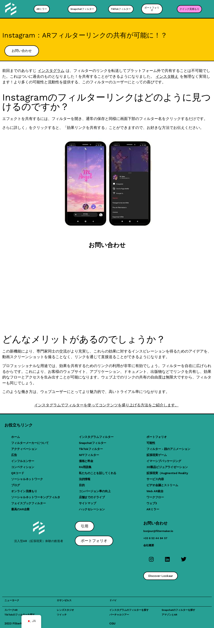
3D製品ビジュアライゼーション (167, 467)
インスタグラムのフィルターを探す (129, 610)
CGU (112, 623)
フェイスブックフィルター (28, 503)
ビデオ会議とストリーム (162, 485)
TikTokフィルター (91, 449)
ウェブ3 (151, 503)
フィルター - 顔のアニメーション (168, 449)
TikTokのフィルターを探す (19, 614)
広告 (14, 455)
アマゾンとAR (169, 614)
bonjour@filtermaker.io (158, 531)
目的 (82, 485)
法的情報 (85, 479)
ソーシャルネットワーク (27, 479)
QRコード (17, 473)
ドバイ (113, 600)
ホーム (15, 437)
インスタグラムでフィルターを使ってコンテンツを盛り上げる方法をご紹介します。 (106, 405)
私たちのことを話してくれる (98, 473)
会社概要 (148, 545)
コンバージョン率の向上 (95, 491)
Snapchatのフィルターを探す (178, 610)
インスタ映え (167, 76)
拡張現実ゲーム (156, 455)
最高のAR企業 (20, 509)
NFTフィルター (89, 455)
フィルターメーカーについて (30, 443)
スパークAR (10, 610)
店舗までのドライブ (92, 497)
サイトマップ (87, 503)
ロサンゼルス (64, 600)
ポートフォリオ (156, 437)
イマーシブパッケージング (163, 461)
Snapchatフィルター (92, 443)
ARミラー (152, 509)
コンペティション (22, 467)
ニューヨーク (11, 600)
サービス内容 (155, 479)
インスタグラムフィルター (96, 437)
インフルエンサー (22, 461)
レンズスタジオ (65, 610)
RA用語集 (85, 467)
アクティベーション (24, 449)
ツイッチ (62, 614)
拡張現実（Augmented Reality (167, 473)
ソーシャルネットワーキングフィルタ (35, 497)
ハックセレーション (92, 509)
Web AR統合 (154, 491)
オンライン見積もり (24, 491)
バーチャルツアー (119, 614)
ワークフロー (155, 497)
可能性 (150, 443)
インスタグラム (51, 70)
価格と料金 (86, 461)
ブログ (15, 485)
